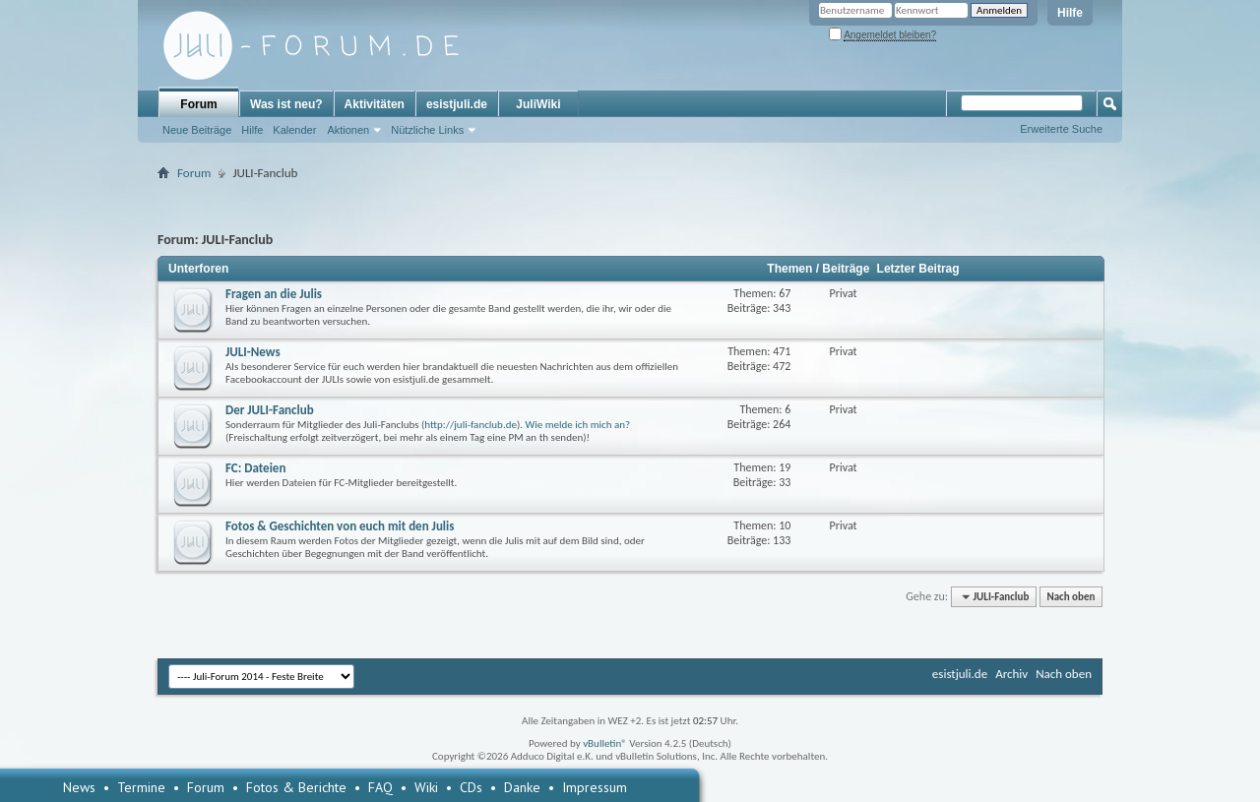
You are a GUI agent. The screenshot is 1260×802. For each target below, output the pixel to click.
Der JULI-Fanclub (269, 409)
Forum (198, 104)
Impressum (594, 787)
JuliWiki (538, 104)
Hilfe (1070, 13)
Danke (522, 787)
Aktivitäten (375, 104)
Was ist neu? (286, 104)
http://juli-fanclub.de (470, 424)
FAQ (380, 787)
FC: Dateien (255, 468)
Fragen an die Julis (273, 293)
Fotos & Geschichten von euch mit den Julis (339, 526)
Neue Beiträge (196, 130)
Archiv (1011, 673)
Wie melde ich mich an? (578, 424)
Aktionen (348, 130)
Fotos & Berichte (296, 787)
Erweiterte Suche (1061, 129)
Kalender (294, 130)
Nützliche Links (427, 130)
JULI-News (253, 351)
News (79, 787)
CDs (471, 787)
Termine (141, 787)
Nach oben (1070, 596)
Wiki (426, 787)
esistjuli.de (456, 104)
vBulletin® (605, 743)
